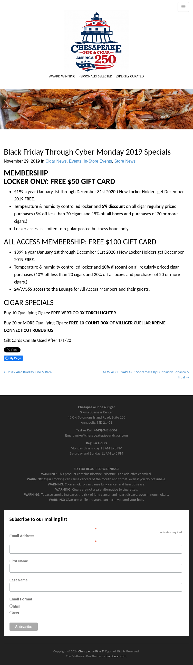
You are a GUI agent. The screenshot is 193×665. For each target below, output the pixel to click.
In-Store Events (98, 161)
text (16, 613)
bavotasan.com (116, 656)
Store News (125, 161)
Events (75, 161)
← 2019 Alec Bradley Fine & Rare (28, 372)
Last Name (18, 580)
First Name (18, 561)
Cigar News (56, 161)
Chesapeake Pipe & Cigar (94, 651)
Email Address (95, 539)
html (17, 606)
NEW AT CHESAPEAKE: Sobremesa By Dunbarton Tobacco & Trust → (146, 374)
